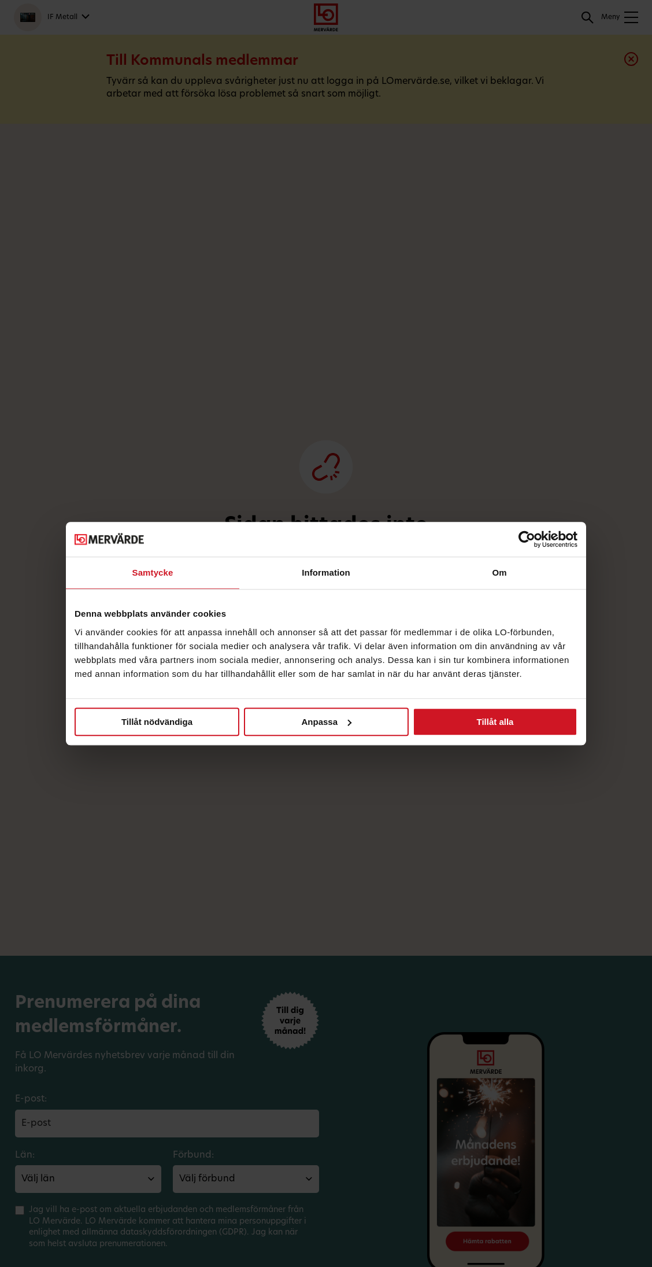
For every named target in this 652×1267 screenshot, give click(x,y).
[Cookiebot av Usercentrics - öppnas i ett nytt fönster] (526, 539)
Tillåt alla (495, 722)
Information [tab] (326, 572)
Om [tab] (499, 572)
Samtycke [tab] (152, 572)
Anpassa (326, 722)
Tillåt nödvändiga (156, 722)
